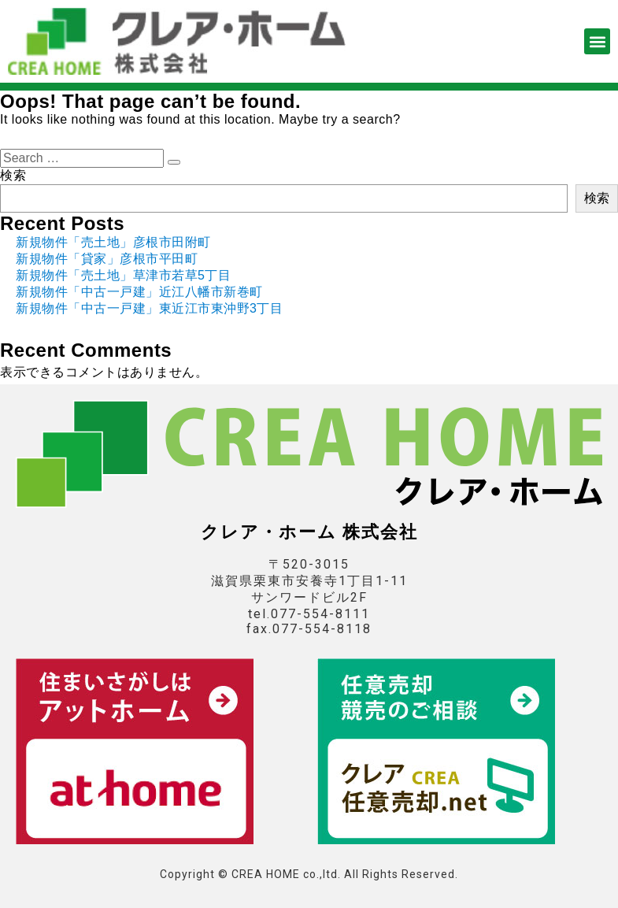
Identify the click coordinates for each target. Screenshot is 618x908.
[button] (597, 41)
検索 (13, 175)
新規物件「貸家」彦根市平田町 (107, 258)
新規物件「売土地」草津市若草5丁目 (123, 275)
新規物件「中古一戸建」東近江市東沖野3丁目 (149, 308)
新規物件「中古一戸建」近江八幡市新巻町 (139, 291)
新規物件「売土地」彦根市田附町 (113, 242)
